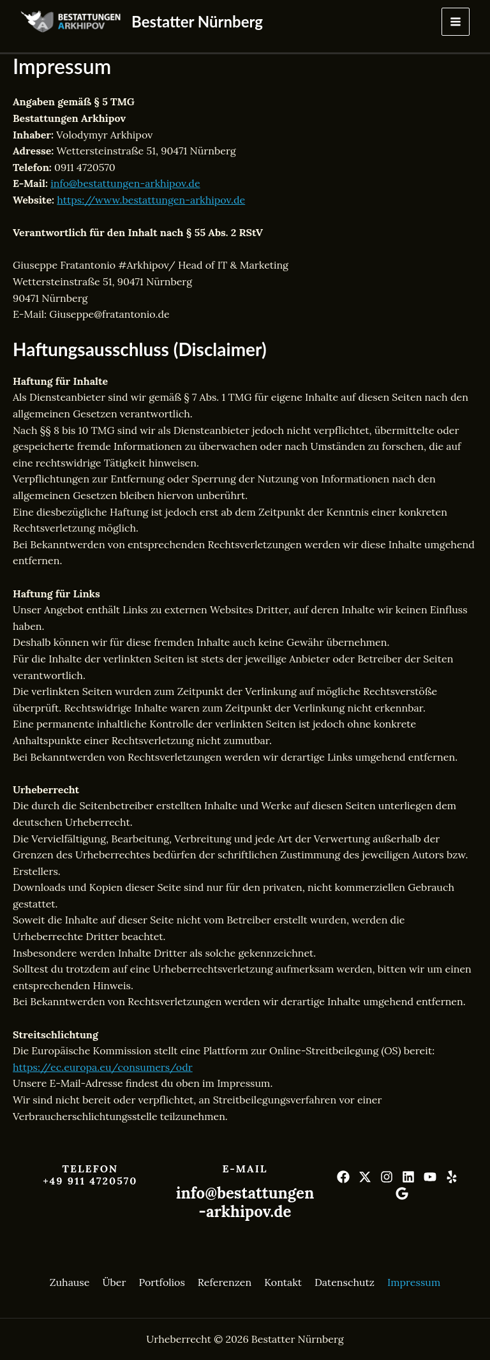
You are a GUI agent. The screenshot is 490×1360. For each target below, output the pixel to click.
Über (114, 1282)
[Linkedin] (408, 1176)
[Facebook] (343, 1176)
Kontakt (283, 1282)
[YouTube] (430, 1176)
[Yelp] (451, 1176)
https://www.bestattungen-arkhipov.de (151, 199)
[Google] (402, 1193)
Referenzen (224, 1282)
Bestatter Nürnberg (197, 21)
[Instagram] (386, 1176)
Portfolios (161, 1282)
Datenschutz (345, 1282)
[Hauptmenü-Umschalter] (456, 22)
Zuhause (70, 1282)
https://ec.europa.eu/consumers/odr (103, 1067)
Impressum (413, 1282)
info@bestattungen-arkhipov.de (125, 183)
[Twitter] (365, 1176)
